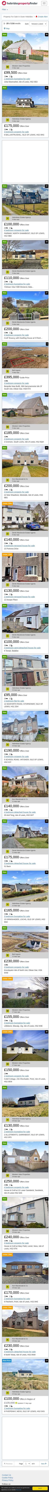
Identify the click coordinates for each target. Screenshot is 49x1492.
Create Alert (42, 17)
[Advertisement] (25, 161)
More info (18, 1490)
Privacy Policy (7, 1480)
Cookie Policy (7, 1478)
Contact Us (6, 1475)
